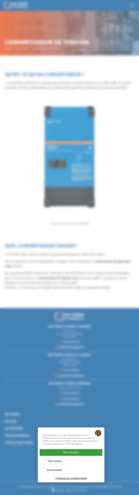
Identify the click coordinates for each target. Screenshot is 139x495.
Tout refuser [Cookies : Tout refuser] (55, 461)
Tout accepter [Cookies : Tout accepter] (71, 452)
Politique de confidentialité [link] (71, 478)
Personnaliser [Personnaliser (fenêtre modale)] (55, 470)
